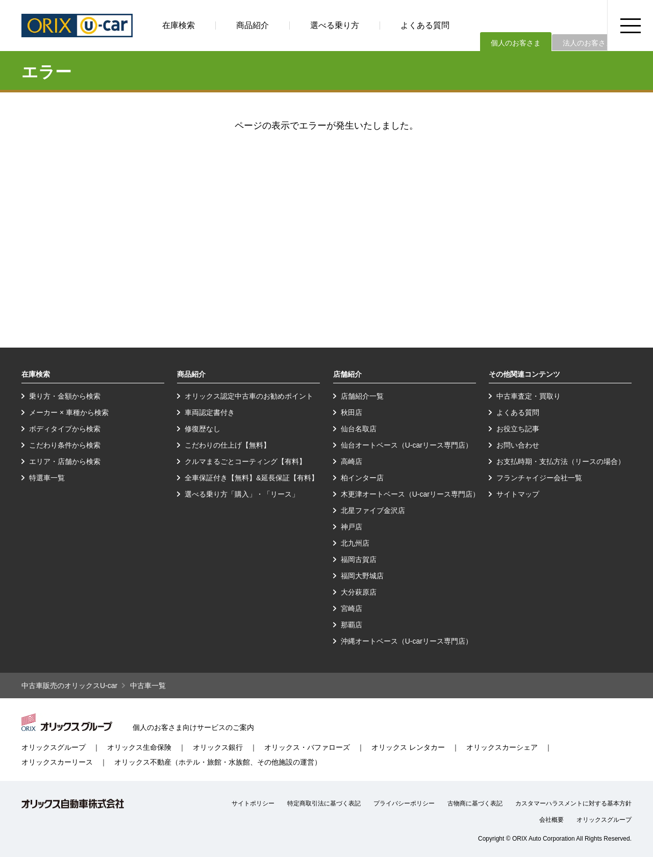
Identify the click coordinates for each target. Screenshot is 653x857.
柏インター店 (362, 478)
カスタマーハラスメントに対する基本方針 (573, 803)
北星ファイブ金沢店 (373, 510)
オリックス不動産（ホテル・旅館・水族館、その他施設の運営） (217, 762)
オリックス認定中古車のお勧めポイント (249, 396)
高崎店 (351, 461)
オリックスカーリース (57, 762)
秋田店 (351, 412)
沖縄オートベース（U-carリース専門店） (406, 641)
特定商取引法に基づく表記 (324, 803)
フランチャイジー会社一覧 (539, 478)
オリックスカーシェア (502, 747)
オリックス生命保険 (139, 747)
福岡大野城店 (362, 576)
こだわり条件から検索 (65, 445)
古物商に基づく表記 (475, 803)
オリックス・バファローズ (307, 747)
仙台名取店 (358, 429)
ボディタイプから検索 (65, 429)
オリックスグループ (53, 747)
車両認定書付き (210, 412)
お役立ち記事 (517, 429)
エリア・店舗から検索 (65, 461)
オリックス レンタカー (408, 747)
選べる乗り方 (334, 25)
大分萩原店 (358, 592)
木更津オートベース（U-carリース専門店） (410, 494)
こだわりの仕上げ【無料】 (227, 445)
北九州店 (355, 543)
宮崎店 (351, 608)
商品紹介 (252, 25)
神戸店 (351, 527)
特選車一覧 (47, 478)
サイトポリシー (253, 803)
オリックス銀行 (218, 747)
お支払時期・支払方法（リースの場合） (560, 461)
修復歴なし (202, 429)
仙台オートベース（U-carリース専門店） (406, 445)
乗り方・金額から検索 (65, 396)
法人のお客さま (588, 43)
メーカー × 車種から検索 (69, 412)
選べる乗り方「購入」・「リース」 (242, 494)
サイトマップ (517, 494)
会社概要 (551, 819)
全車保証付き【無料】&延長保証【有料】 (251, 478)
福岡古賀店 (358, 559)
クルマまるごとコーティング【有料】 (245, 461)
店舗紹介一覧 (362, 396)
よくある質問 (424, 25)
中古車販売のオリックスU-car (69, 685)
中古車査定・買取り (528, 396)
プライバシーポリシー (404, 803)
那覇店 (351, 625)
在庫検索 (178, 25)
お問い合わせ (517, 445)
